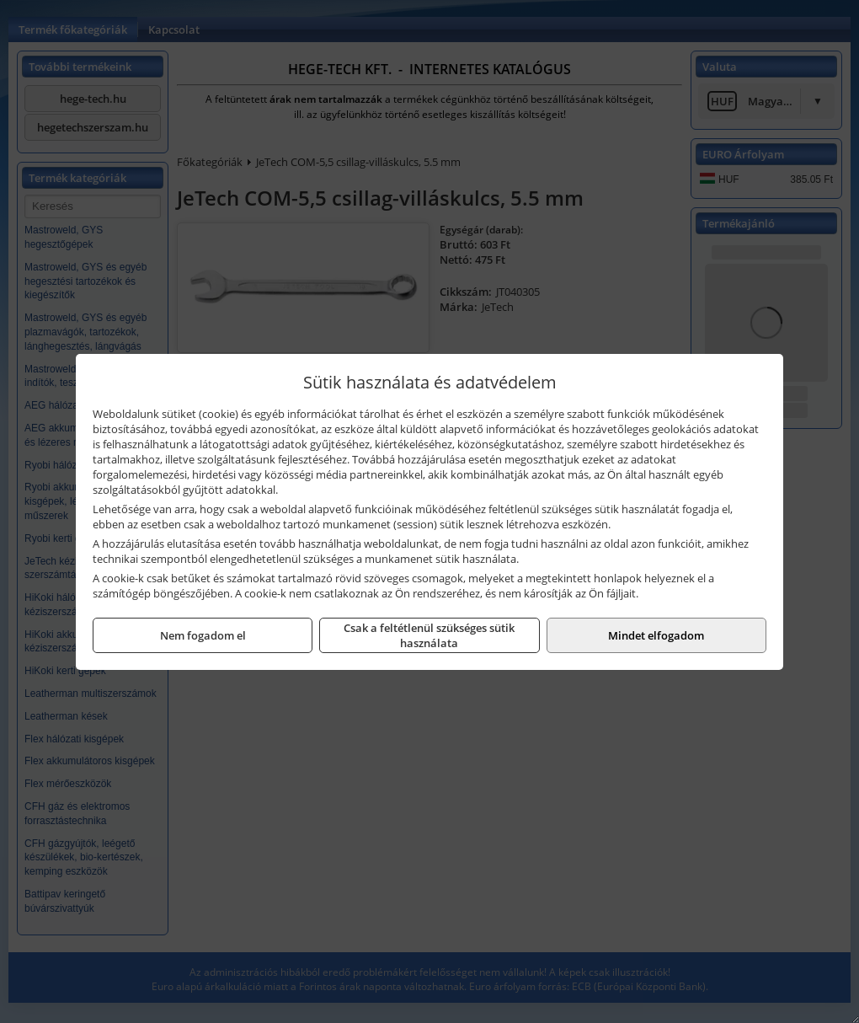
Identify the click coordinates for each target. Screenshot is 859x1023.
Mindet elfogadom (656, 635)
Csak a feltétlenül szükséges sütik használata (429, 635)
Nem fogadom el (203, 635)
